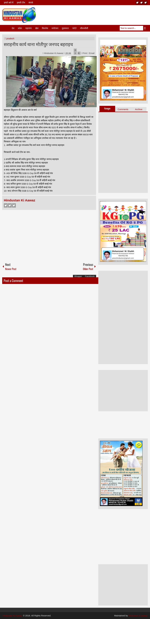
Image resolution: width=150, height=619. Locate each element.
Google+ (14, 205)
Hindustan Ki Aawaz (54, 53)
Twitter (10, 205)
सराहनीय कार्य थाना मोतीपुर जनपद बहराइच (38, 44)
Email (91, 53)
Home (7, 28)
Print (84, 53)
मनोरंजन (55, 28)
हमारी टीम (21, 2)
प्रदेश (20, 28)
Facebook (6, 205)
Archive (138, 109)
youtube (137, 2)
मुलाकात (65, 28)
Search (145, 28)
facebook (146, 2)
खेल (36, 28)
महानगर (28, 28)
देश (13, 28)
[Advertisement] (94, 14)
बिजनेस (45, 28)
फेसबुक (107, 108)
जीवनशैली (84, 28)
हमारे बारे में (8, 2)
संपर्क (31, 2)
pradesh (10, 38)
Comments (123, 109)
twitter (141, 2)
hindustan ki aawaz (138, 615)
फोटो (74, 28)
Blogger (78, 276)
